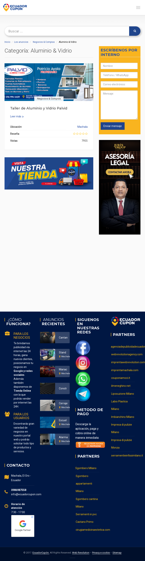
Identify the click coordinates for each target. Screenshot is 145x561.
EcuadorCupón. (40, 552)
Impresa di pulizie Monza (121, 442)
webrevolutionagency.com (123, 354)
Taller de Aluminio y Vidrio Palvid (38, 108)
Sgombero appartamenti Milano (84, 483)
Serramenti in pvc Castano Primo (86, 517)
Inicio (7, 42)
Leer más (17, 116)
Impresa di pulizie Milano (121, 427)
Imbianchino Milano (122, 415)
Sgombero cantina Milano (87, 502)
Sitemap (117, 552)
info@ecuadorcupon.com (26, 494)
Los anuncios (21, 42)
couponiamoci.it (120, 377)
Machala (82, 126)
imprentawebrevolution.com (123, 361)
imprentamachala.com (123, 369)
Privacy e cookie (101, 552)
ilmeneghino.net (120, 385)
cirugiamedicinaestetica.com (87, 529)
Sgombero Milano (85, 468)
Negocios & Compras (44, 42)
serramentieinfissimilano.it (123, 454)
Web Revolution (80, 552)
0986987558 (18, 489)
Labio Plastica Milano (119, 404)
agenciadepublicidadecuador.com (123, 346)
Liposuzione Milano (122, 392)
